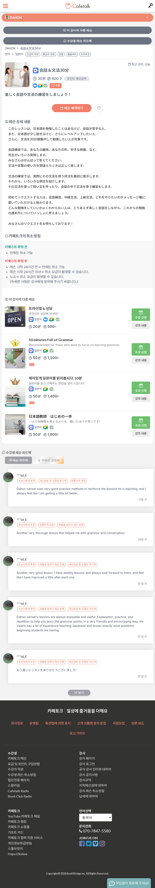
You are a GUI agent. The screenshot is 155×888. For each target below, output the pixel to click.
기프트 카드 (16, 832)
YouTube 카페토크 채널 (24, 816)
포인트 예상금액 (76, 78)
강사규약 (85, 780)
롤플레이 (71, 54)
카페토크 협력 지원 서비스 (25, 838)
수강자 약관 (16, 769)
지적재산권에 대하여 (93, 785)
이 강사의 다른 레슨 (77, 30)
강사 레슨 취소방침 (92, 791)
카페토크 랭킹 (17, 821)
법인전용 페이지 (19, 780)
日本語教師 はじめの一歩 (50, 416)
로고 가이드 (77, 733)
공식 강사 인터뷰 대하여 (95, 769)
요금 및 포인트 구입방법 (24, 764)
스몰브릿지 (15, 848)
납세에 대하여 (88, 796)
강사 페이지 (87, 758)
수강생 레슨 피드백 (77, 41)
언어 (8, 54)
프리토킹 (85, 54)
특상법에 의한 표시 (58, 723)
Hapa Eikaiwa (17, 854)
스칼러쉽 (14, 785)
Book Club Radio (20, 796)
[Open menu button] (5, 6)
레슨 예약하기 (71, 108)
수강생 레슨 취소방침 (22, 775)
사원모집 (119, 723)
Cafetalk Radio (18, 791)
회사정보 (17, 723)
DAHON (10, 48)
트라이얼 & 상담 (40, 308)
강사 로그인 (87, 764)
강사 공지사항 (88, 775)
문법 (61, 54)
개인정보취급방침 (20, 843)
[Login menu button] (150, 6)
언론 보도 (137, 723)
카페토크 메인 (17, 758)
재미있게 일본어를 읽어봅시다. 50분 (55, 378)
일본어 (19, 54)
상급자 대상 (33, 54)
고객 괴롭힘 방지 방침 (91, 723)
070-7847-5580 (97, 831)
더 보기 (79, 692)
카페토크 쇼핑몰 (19, 827)
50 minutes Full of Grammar (51, 340)
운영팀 (34, 723)
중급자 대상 (49, 54)
